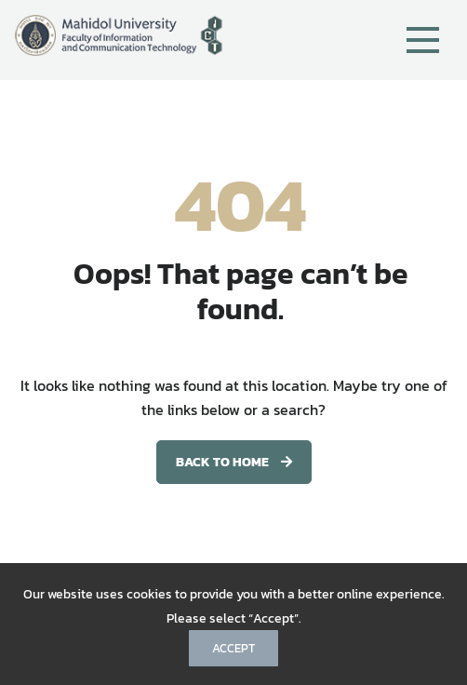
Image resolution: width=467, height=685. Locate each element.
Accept (233, 648)
